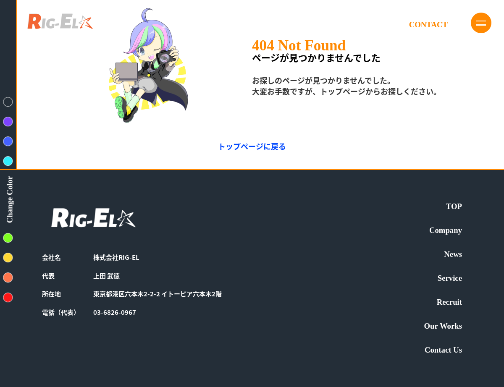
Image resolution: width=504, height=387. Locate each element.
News (453, 255)
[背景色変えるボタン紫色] (8, 121)
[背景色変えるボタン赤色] (8, 297)
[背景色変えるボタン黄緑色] (8, 238)
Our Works (443, 326)
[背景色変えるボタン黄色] (8, 257)
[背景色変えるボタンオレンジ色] (8, 277)
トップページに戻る (252, 146)
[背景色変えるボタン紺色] (8, 102)
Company (445, 231)
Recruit (449, 302)
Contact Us (443, 350)
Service (450, 278)
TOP (454, 207)
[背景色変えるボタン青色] (8, 141)
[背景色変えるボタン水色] (8, 161)
